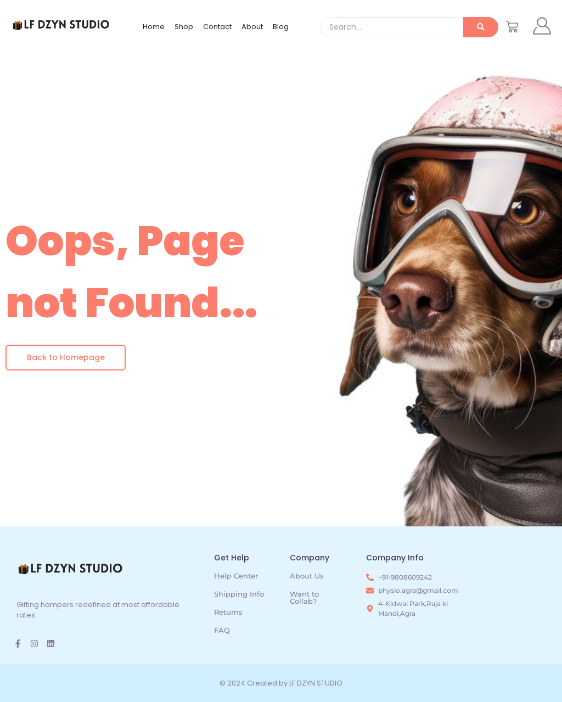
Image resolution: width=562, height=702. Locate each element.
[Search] (392, 27)
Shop (184, 26)
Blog (281, 26)
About (252, 26)
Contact (217, 26)
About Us (307, 575)
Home (154, 26)
